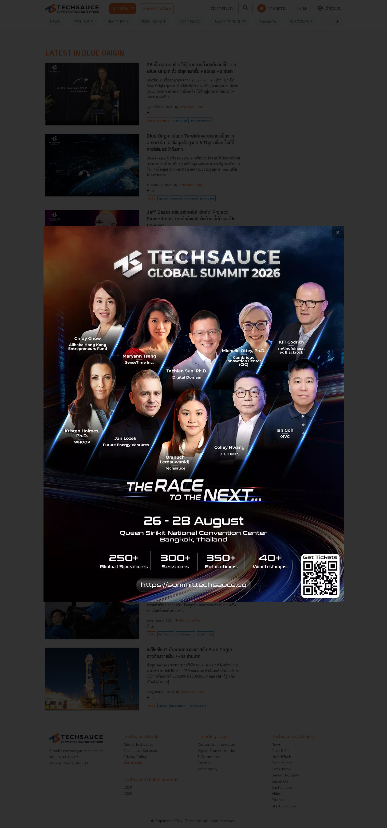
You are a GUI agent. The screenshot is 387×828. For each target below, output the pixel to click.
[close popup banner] (338, 232)
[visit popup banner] (194, 414)
